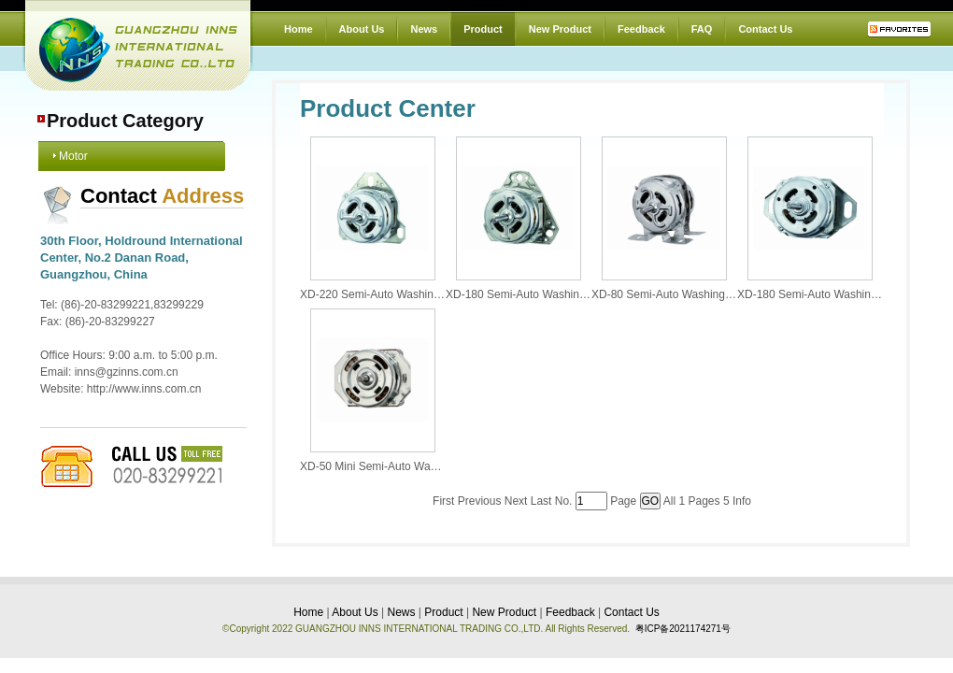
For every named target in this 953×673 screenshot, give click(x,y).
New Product (560, 29)
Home (298, 29)
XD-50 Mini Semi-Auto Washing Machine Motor (417, 466)
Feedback (641, 29)
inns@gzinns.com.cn (126, 372)
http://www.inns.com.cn (144, 388)
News (423, 29)
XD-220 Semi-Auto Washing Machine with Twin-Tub (428, 294)
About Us (362, 29)
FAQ (702, 29)
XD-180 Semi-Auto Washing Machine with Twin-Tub (574, 294)
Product (483, 29)
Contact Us (765, 29)
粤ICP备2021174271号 (683, 628)
